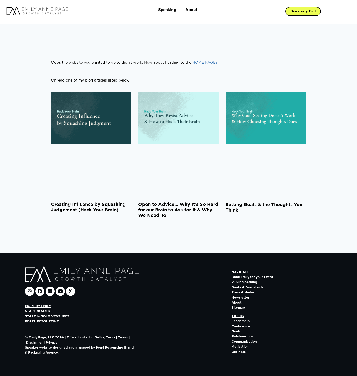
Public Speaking (244, 282)
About (191, 10)
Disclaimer (34, 342)
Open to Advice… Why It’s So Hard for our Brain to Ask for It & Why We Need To (178, 210)
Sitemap (238, 307)
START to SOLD (37, 311)
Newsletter (241, 297)
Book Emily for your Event (252, 277)
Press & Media (243, 292)
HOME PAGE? (205, 62)
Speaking (167, 10)
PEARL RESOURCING (42, 321)
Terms (123, 337)
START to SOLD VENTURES (47, 316)
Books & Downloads (247, 287)
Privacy (51, 342)
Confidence (241, 326)
